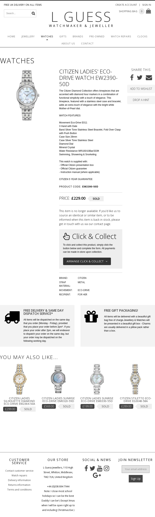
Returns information (19, 485)
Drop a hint (141, 100)
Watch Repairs (121, 36)
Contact (87, 43)
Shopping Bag (128, 11)
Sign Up (135, 478)
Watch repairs (19, 475)
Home (11, 36)
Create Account (126, 4)
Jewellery (28, 36)
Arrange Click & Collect (87, 261)
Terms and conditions (19, 489)
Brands (78, 36)
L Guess (81, 16)
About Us (68, 43)
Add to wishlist (141, 89)
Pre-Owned (97, 36)
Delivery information (19, 480)
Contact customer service (19, 470)
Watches (47, 36)
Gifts (62, 36)
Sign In (146, 4)
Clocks (142, 36)
